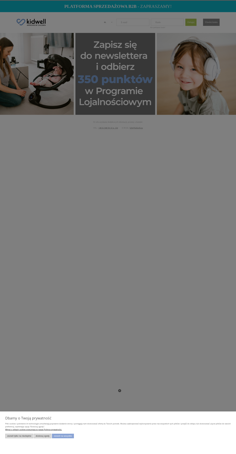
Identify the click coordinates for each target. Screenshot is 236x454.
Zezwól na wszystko (63, 436)
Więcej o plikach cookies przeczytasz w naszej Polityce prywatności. (33, 429)
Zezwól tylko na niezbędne (19, 436)
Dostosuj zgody (42, 436)
